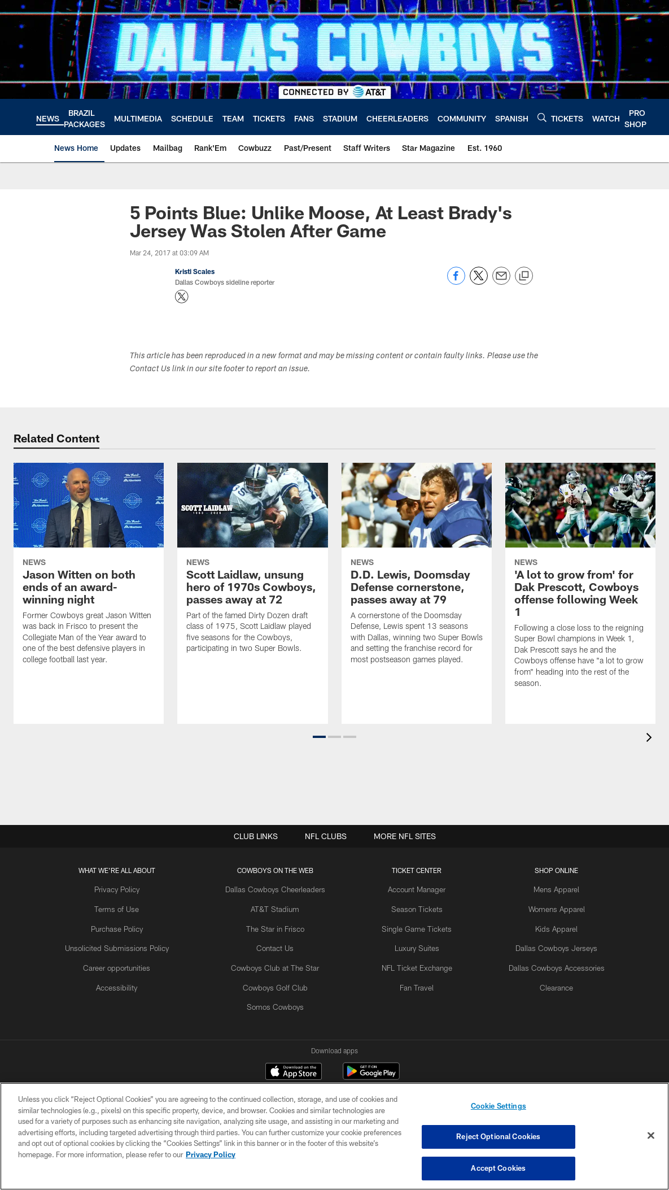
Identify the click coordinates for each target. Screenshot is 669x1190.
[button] (319, 737)
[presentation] (650, 739)
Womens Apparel (543, 907)
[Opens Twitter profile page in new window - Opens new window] (182, 296)
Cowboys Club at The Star (280, 963)
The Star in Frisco (280, 926)
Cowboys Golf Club (280, 981)
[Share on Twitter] (479, 281)
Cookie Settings (498, 1108)
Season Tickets (412, 907)
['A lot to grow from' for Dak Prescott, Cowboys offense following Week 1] (580, 582)
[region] (334, 1137)
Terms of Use (131, 907)
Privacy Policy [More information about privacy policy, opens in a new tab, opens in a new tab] (210, 1155)
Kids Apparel (543, 926)
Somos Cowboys (280, 1000)
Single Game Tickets (413, 926)
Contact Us (280, 945)
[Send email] (501, 281)
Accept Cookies (498, 1166)
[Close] (651, 1136)
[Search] (541, 117)
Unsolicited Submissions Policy (131, 945)
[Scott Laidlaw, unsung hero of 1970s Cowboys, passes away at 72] (252, 565)
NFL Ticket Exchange (413, 963)
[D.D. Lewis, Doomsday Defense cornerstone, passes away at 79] (417, 570)
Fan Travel (412, 981)
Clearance (543, 981)
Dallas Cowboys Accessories (543, 963)
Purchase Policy (131, 926)
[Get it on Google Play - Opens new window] (371, 1077)
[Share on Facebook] (456, 281)
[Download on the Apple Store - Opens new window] (293, 1072)
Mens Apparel (543, 889)
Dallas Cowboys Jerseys (543, 945)
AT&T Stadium (280, 907)
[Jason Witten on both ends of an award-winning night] (89, 570)
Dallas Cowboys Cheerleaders (280, 889)
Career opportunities (131, 963)
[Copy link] (524, 276)
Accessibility (131, 981)
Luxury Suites (412, 945)
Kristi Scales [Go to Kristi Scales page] (195, 271)
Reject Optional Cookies (498, 1137)
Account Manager (412, 889)
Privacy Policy (131, 889)
